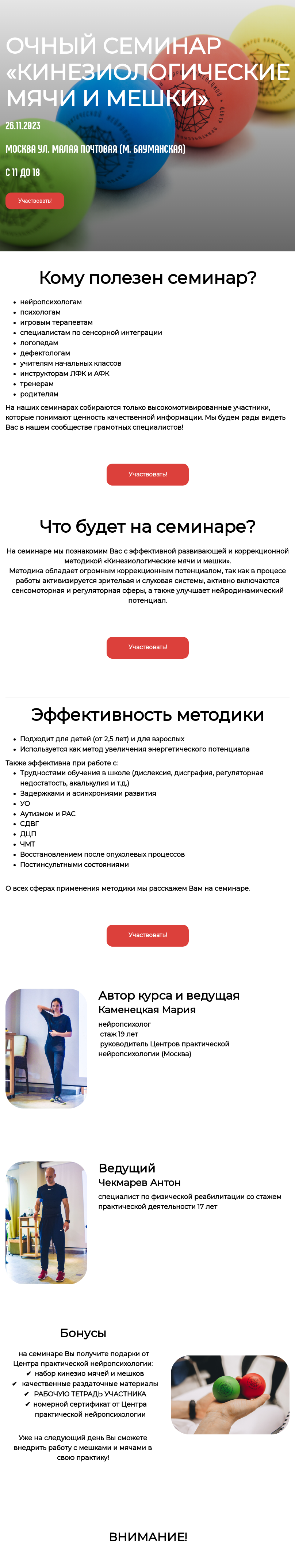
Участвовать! (34, 201)
